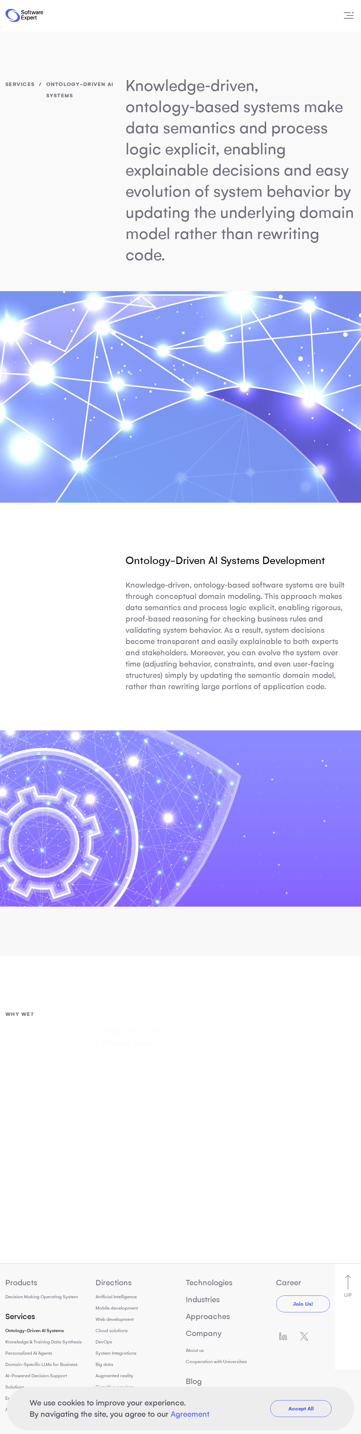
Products (21, 1282)
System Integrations (116, 1353)
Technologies (209, 1282)
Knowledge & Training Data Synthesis (43, 1341)
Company (203, 1333)
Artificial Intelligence (116, 1296)
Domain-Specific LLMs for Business (41, 1364)
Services (20, 84)
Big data (104, 1364)
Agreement (190, 1414)
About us (195, 1350)
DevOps (104, 1341)
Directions (113, 1282)
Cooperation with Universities (216, 1361)
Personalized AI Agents (28, 1353)
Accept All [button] (301, 1408)
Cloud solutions (112, 1330)
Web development (115, 1319)
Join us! (303, 1304)
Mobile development (117, 1308)
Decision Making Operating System (41, 1296)
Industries (203, 1299)
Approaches (208, 1316)
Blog (194, 1381)
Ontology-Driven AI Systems (34, 1330)
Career (288, 1282)
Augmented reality (114, 1375)
